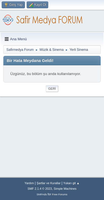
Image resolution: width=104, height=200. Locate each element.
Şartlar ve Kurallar (48, 183)
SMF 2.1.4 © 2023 (39, 188)
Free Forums (59, 194)
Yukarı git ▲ (71, 183)
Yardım (29, 183)
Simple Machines (65, 188)
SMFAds (42, 194)
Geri (52, 88)
